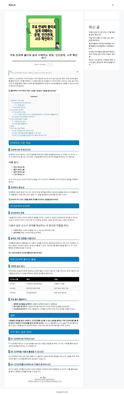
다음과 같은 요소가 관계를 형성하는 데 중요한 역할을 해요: (36, 114)
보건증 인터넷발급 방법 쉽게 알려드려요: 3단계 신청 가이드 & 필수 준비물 (102, 54)
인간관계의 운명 (19, 112)
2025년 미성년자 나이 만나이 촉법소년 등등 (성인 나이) (44, 381)
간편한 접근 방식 (19, 121)
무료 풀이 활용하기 (19, 124)
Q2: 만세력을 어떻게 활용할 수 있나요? (26, 133)
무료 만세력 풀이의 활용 (18, 119)
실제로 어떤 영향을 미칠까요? (23, 117)
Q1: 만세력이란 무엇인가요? (23, 131)
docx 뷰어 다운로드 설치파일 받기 (45, 379)
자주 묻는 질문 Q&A (17, 128)
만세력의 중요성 (19, 107)
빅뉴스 (12, 4)
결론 (12, 126)
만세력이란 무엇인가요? (21, 103)
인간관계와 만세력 (17, 110)
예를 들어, (19, 105)
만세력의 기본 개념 (17, 100)
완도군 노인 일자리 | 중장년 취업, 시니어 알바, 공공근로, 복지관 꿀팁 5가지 (102, 62)
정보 (44, 377)
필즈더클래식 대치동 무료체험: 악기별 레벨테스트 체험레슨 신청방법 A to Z (102, 45)
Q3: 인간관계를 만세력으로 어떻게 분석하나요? (29, 135)
